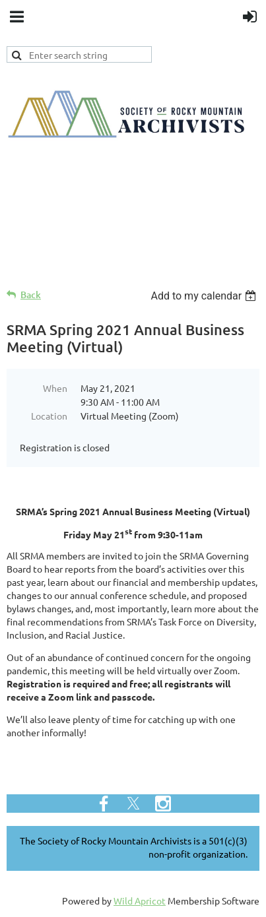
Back (30, 294)
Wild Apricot (140, 900)
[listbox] (204, 296)
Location (49, 416)
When (55, 388)
